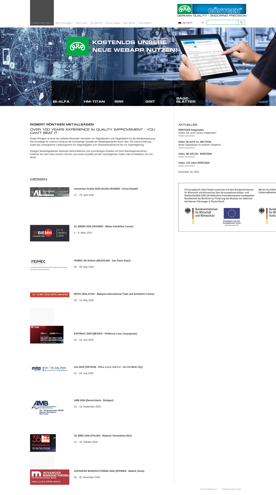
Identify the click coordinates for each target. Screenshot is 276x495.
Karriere (129, 22)
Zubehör (97, 22)
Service (81, 22)
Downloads (112, 22)
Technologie (63, 22)
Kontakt (144, 22)
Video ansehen (186, 135)
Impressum (208, 488)
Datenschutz (231, 488)
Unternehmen (41, 22)
